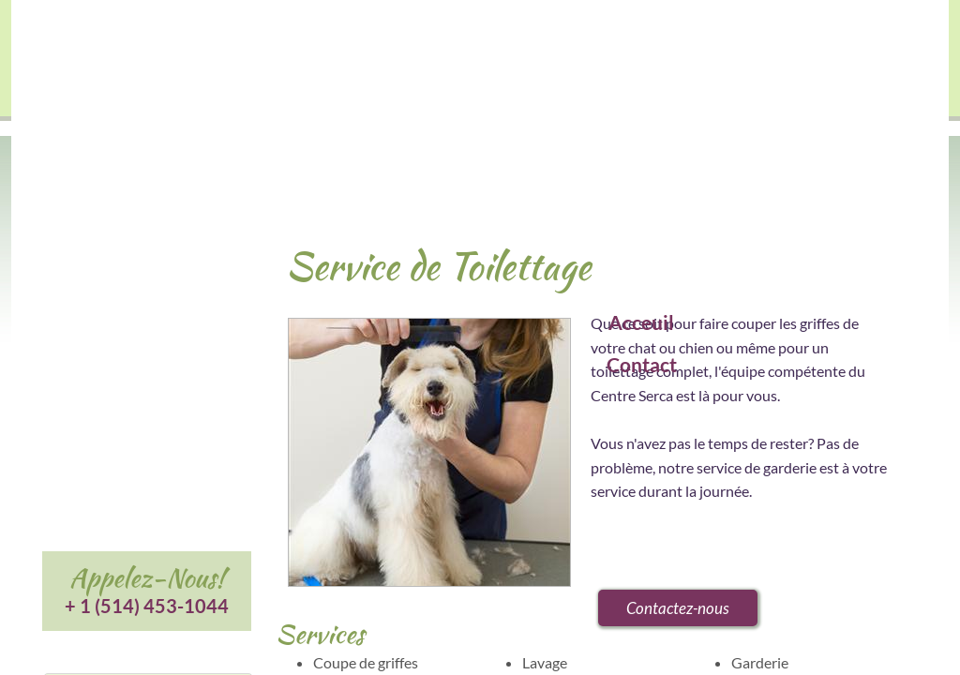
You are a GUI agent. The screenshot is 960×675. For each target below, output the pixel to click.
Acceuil (641, 322)
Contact (642, 364)
